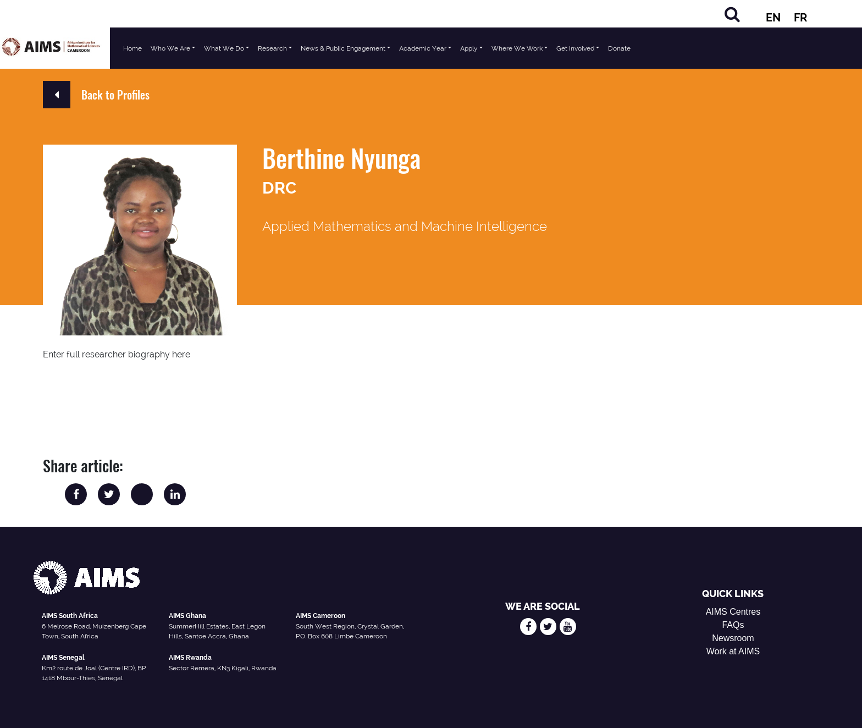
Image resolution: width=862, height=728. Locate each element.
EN (773, 17)
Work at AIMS (733, 651)
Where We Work (517, 48)
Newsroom (733, 638)
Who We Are (170, 48)
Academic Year (422, 48)
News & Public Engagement (343, 48)
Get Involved (575, 48)
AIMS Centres (733, 611)
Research (272, 48)
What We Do (224, 48)
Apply (469, 48)
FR (800, 17)
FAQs (733, 625)
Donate (619, 48)
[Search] (732, 14)
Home (132, 48)
